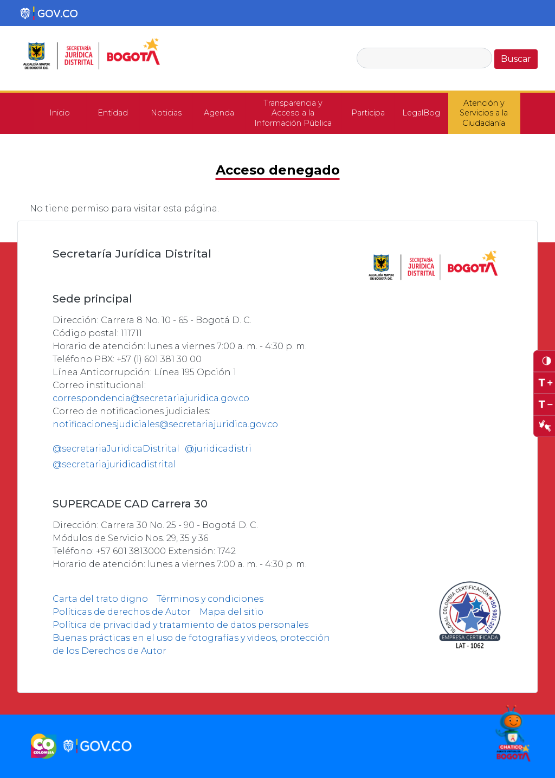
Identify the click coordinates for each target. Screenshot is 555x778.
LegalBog (421, 113)
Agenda (219, 113)
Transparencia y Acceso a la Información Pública (293, 113)
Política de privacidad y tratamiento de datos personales (180, 625)
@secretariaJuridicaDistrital (116, 448)
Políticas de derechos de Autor (122, 612)
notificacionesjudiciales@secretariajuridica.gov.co (165, 424)
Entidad (113, 113)
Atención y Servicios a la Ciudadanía (484, 113)
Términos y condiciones (210, 599)
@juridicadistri (218, 448)
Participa (368, 113)
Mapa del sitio (231, 612)
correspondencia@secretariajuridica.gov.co (151, 398)
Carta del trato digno (100, 599)
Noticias (166, 113)
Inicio (59, 113)
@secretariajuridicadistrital (114, 464)
